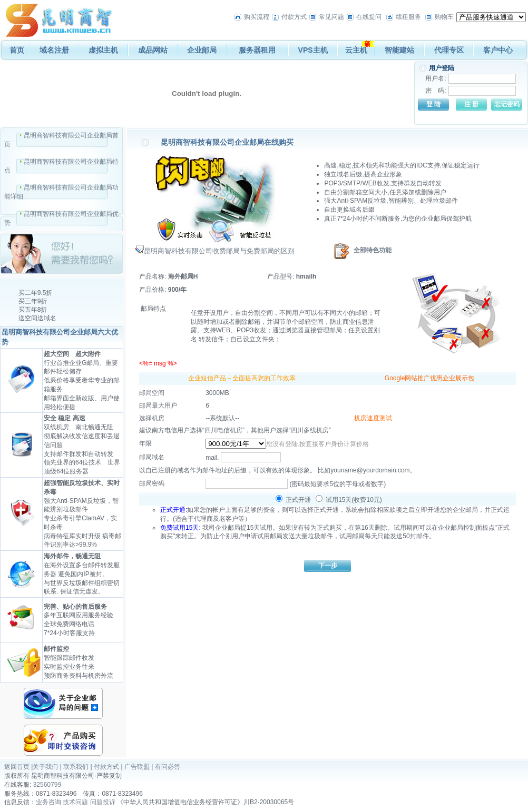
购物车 (444, 17)
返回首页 (17, 766)
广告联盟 (137, 766)
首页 (16, 50)
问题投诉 (102, 802)
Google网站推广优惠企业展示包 (430, 378)
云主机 (356, 50)
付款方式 (294, 17)
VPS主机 (313, 50)
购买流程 (256, 17)
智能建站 (399, 50)
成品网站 (153, 50)
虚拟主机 (103, 50)
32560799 (47, 784)
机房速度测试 (373, 418)
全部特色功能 (373, 250)
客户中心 (498, 50)
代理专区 (449, 50)
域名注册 (54, 50)
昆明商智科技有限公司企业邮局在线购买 (227, 142)
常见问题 (331, 17)
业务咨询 (48, 802)
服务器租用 (257, 50)
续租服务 (408, 17)
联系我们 (76, 766)
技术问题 (75, 802)
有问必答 (167, 766)
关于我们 (45, 766)
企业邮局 (202, 50)
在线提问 (369, 17)
